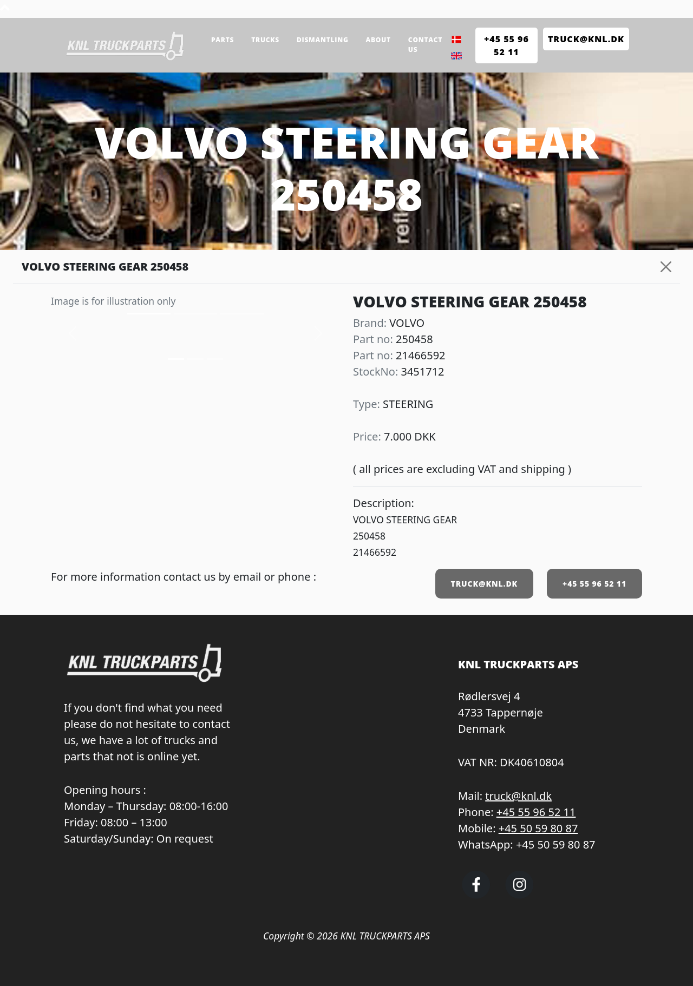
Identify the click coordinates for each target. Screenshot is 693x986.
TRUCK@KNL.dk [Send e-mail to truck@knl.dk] (586, 39)
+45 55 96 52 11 (594, 584)
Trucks (265, 39)
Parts (222, 39)
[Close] (666, 267)
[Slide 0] (176, 359)
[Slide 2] (215, 359)
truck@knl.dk (518, 795)
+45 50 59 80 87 (538, 828)
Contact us (425, 44)
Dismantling (323, 39)
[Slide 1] (195, 359)
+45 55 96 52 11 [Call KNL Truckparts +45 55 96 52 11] (506, 45)
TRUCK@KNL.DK (484, 584)
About (378, 39)
